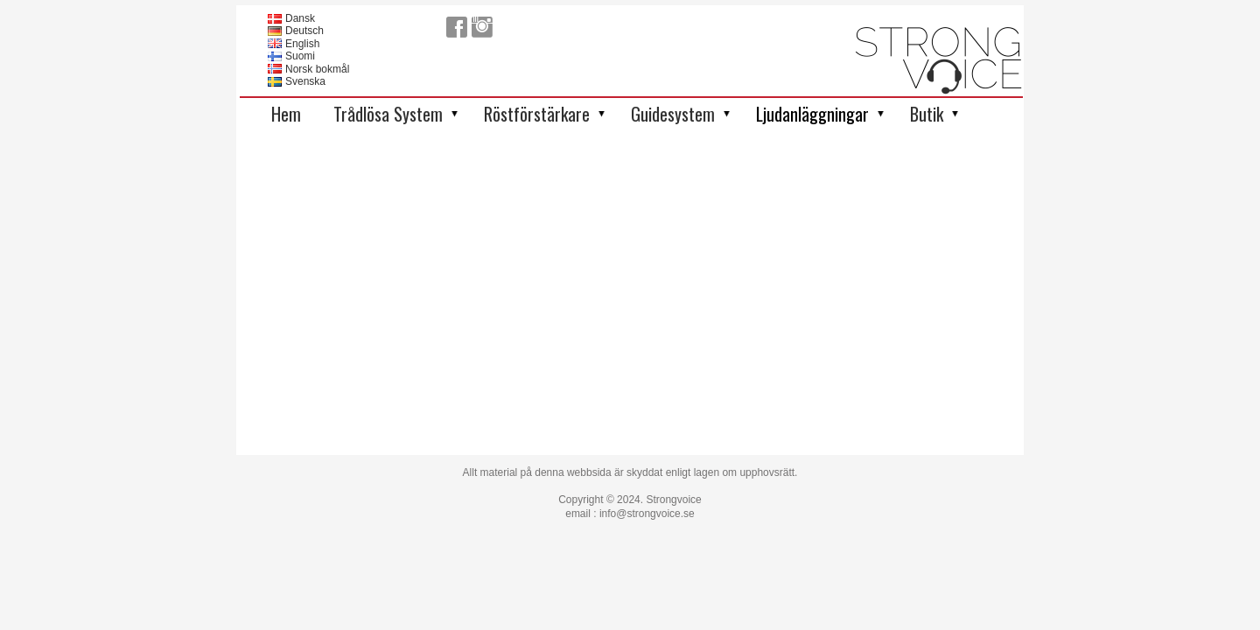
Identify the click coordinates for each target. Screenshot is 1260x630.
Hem (286, 114)
